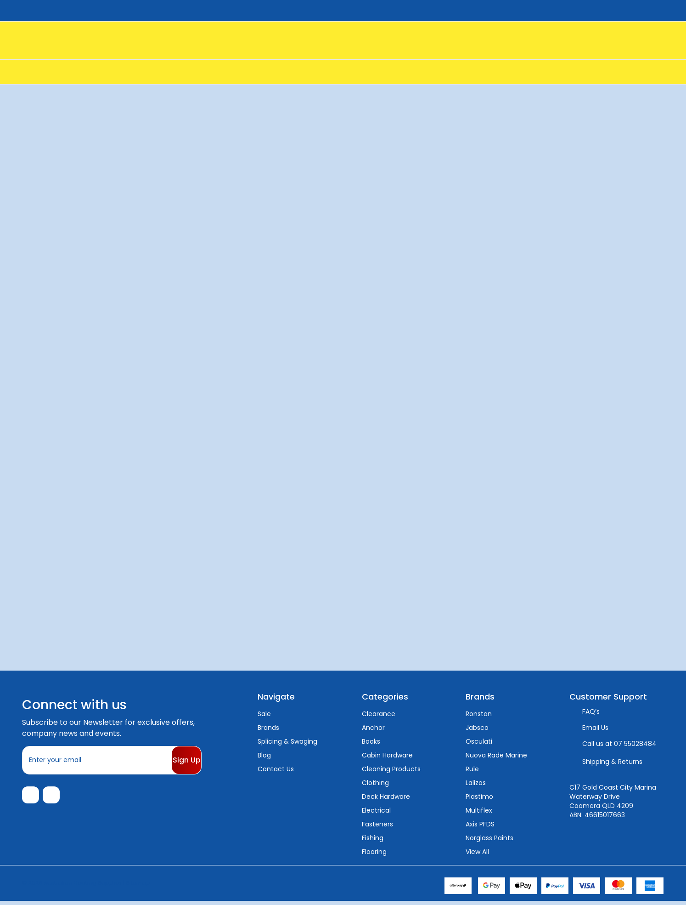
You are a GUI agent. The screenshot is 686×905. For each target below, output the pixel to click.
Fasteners (377, 824)
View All (477, 851)
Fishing (372, 837)
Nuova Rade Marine (496, 755)
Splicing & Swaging (287, 741)
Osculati (479, 741)
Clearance (378, 713)
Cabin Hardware (387, 755)
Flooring (374, 851)
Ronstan (479, 713)
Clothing (375, 782)
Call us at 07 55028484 (619, 743)
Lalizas (476, 782)
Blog (264, 755)
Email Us (595, 727)
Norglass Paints (489, 837)
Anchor (373, 727)
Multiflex (479, 810)
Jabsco (477, 727)
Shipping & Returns (612, 761)
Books (371, 741)
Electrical (376, 810)
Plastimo (479, 796)
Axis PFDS (480, 824)
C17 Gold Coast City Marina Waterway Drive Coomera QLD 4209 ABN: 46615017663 (612, 801)
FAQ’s (591, 711)
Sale (264, 713)
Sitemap (138, 886)
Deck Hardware (386, 796)
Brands (268, 727)
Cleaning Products (391, 769)
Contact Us (276, 769)
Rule (472, 769)
